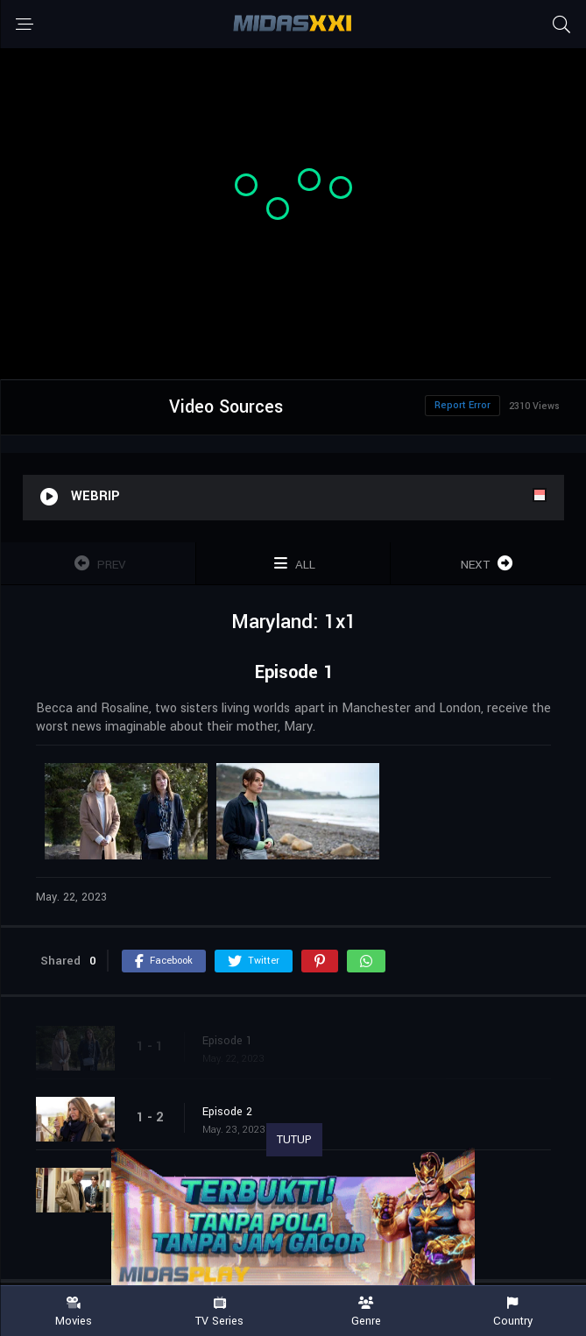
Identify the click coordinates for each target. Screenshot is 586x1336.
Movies (73, 1312)
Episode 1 (227, 1041)
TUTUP (294, 1140)
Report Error (462, 405)
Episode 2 (227, 1112)
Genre (366, 1312)
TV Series (219, 1312)
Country (513, 1312)
